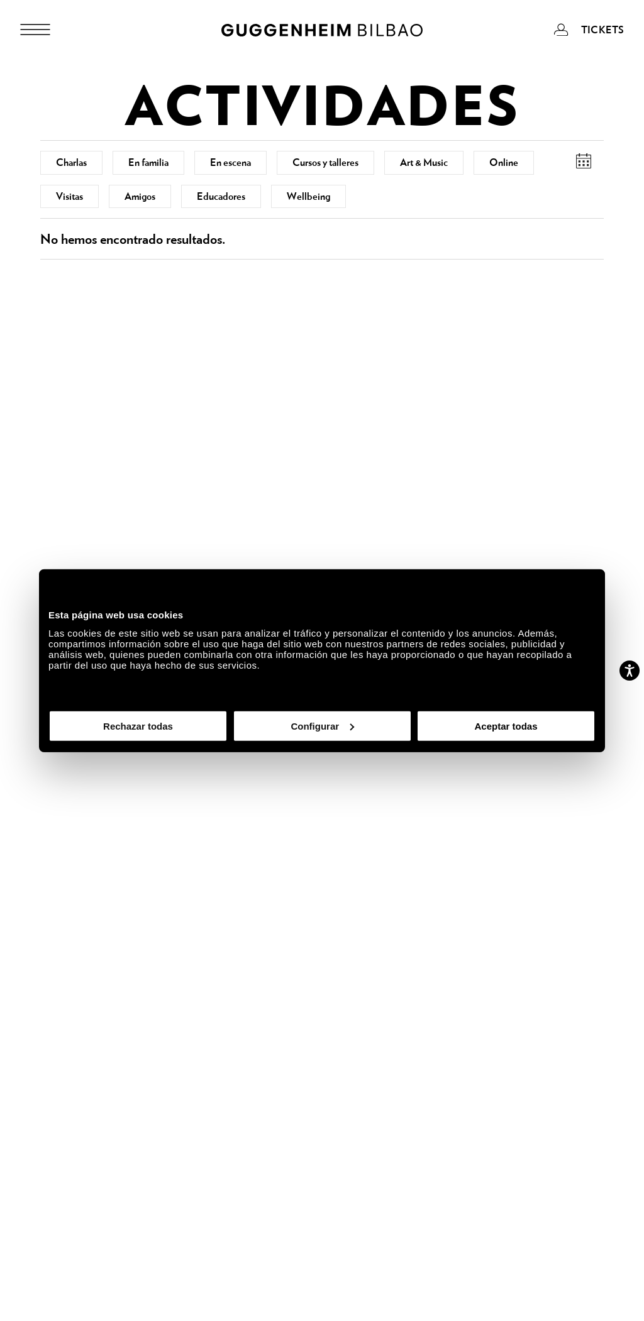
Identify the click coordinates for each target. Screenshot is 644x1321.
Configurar (322, 725)
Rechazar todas (138, 725)
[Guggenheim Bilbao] (322, 32)
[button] (584, 161)
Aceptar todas (505, 725)
